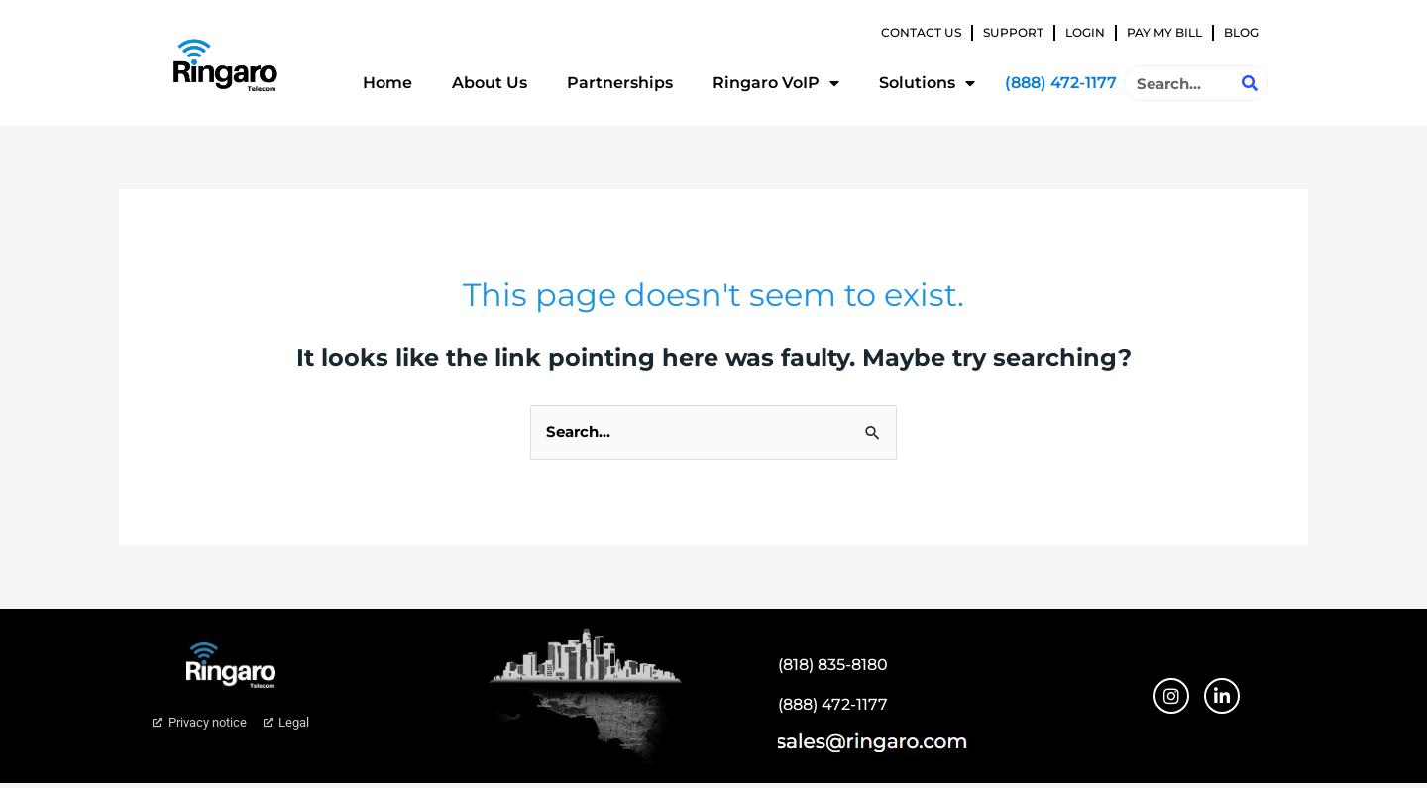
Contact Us (921, 32)
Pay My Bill (1164, 32)
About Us (489, 82)
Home (387, 82)
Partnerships (620, 82)
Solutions (927, 83)
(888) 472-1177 (1061, 82)
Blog (1241, 32)
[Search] (1249, 83)
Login (1085, 32)
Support (1013, 32)
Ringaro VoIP (776, 83)
